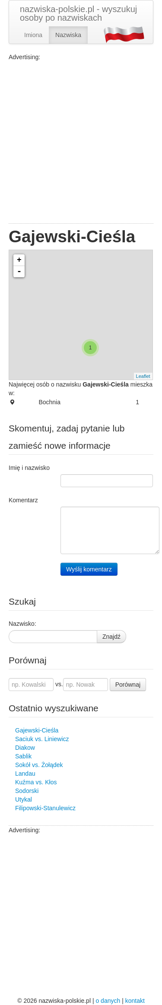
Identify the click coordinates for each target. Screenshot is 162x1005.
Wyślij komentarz (89, 569)
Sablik (23, 756)
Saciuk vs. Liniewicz (42, 739)
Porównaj (127, 684)
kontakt (135, 1000)
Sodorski (26, 790)
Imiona (33, 35)
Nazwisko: (22, 623)
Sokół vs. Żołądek (39, 764)
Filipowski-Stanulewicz (45, 808)
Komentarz (23, 500)
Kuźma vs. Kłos (36, 782)
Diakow (25, 747)
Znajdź (111, 636)
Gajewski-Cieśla (36, 730)
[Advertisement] (81, 142)
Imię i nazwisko (29, 467)
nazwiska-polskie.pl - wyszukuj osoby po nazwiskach (78, 13)
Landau (25, 773)
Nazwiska (68, 35)
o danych (107, 1000)
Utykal (23, 799)
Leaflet (143, 376)
